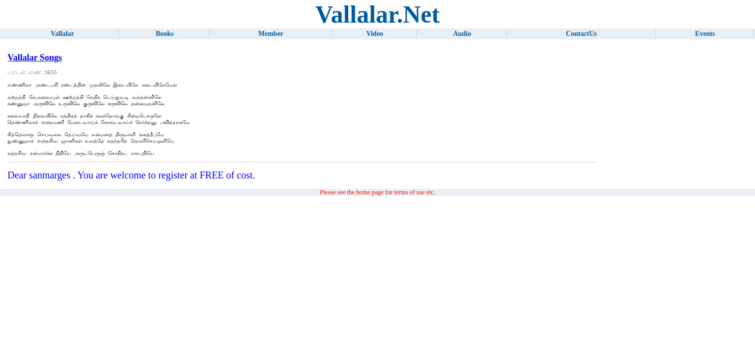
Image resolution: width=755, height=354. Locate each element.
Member (270, 33)
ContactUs (581, 33)
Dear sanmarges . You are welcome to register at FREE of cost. (131, 186)
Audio (462, 33)
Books (165, 33)
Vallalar (62, 33)
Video (374, 33)
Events (705, 33)
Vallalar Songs (34, 57)
